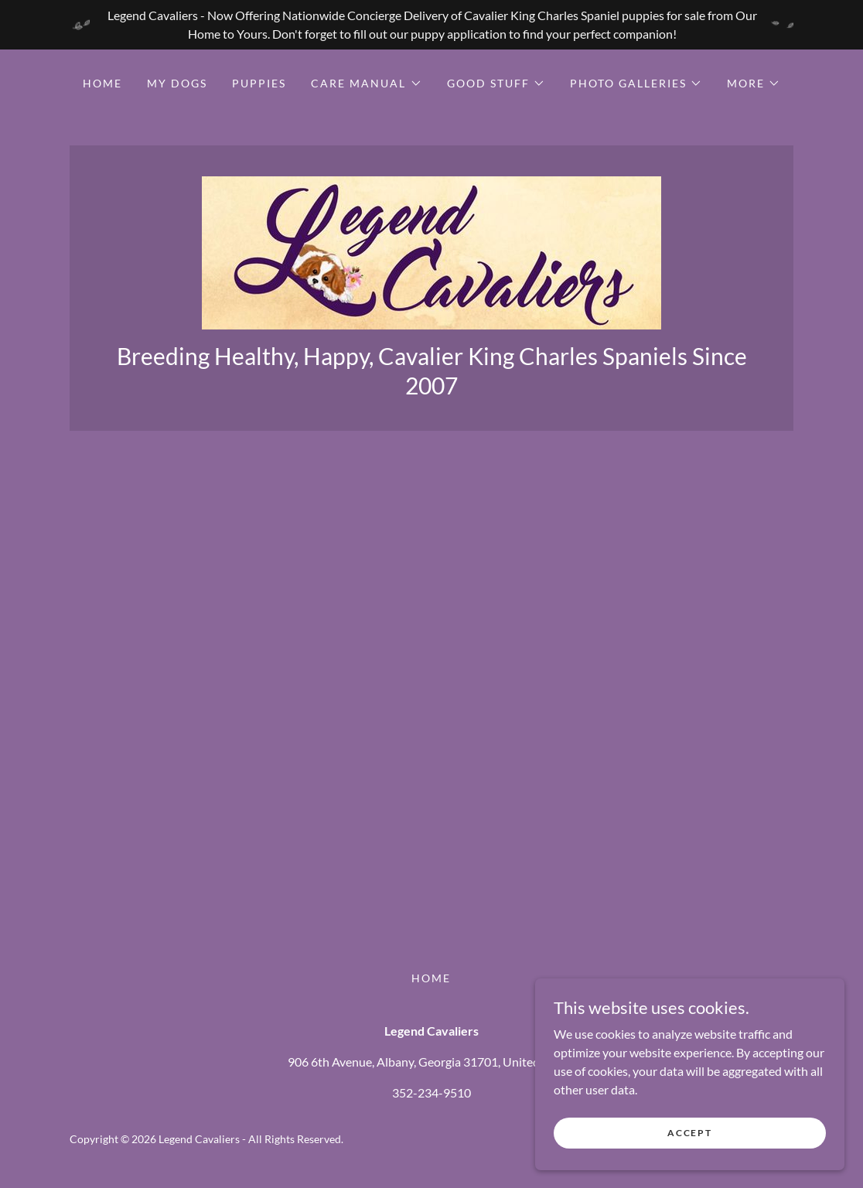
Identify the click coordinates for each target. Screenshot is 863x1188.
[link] (431, 251)
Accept (689, 1132)
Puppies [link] (259, 83)
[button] (366, 83)
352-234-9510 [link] (431, 1092)
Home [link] (102, 83)
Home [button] (431, 978)
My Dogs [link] (177, 83)
